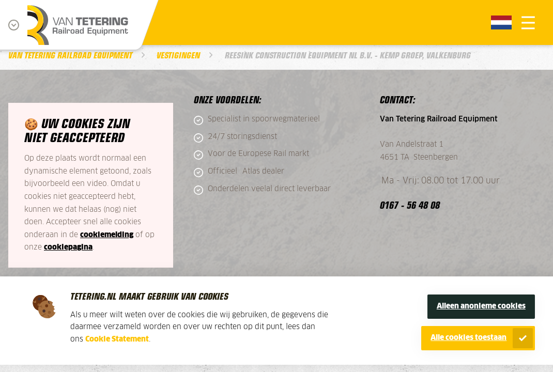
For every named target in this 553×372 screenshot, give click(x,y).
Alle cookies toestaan (468, 338)
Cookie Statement (117, 339)
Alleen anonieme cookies (481, 306)
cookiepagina (68, 247)
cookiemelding (106, 235)
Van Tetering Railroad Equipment (70, 54)
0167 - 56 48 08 (410, 204)
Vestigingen (178, 54)
